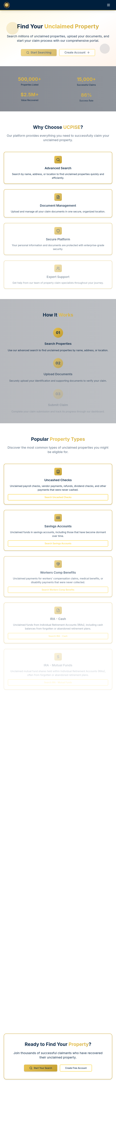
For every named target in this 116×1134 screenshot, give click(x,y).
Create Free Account (76, 1069)
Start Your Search (40, 1069)
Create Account (77, 54)
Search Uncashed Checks (58, 498)
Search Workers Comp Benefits (58, 591)
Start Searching (38, 54)
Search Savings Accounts (58, 545)
